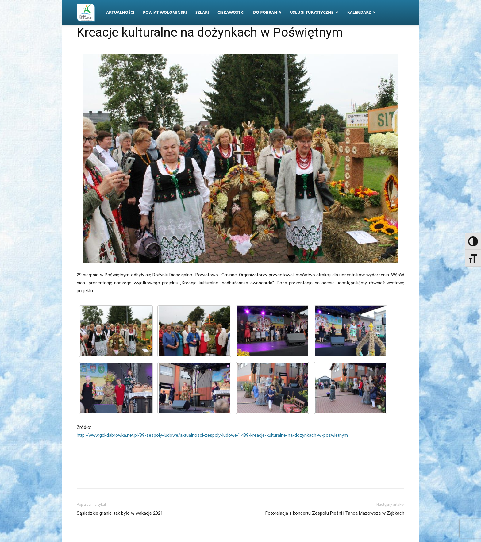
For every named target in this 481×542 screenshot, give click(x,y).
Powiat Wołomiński (165, 12)
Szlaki (202, 12)
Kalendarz (361, 12)
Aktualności (120, 12)
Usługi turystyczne (314, 12)
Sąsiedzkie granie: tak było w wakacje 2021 (120, 513)
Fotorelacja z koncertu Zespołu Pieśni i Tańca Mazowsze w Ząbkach (334, 513)
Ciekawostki (230, 12)
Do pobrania (267, 12)
